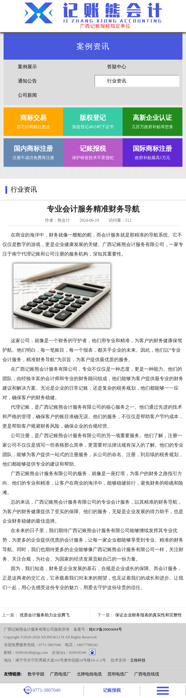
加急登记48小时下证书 (93, 120)
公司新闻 (27, 95)
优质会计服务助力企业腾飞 (45, 615)
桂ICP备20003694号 (105, 629)
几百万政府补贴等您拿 (152, 120)
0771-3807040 (42, 690)
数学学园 (36, 674)
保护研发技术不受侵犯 (93, 151)
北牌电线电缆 (89, 674)
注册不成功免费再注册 (33, 151)
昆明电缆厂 (117, 674)
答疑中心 (116, 66)
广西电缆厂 (60, 674)
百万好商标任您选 (33, 120)
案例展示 (27, 66)
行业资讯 (116, 80)
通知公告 (27, 80)
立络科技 (138, 660)
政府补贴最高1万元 (152, 151)
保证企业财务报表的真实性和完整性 (148, 615)
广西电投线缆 (146, 674)
